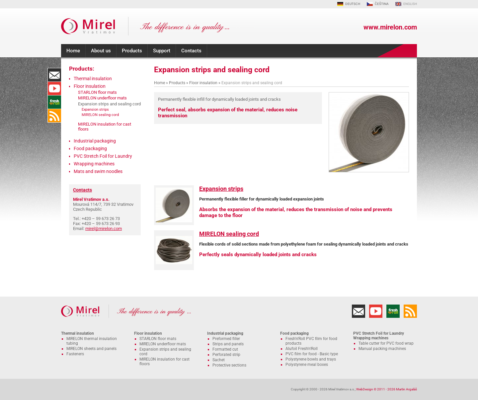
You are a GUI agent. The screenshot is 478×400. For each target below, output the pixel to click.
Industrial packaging (95, 140)
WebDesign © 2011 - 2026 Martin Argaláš (386, 389)
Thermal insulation (93, 78)
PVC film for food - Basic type (311, 354)
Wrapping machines (94, 163)
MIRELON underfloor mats (102, 97)
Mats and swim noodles (98, 171)
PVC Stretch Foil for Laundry (103, 156)
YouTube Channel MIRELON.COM (54, 88)
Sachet (218, 360)
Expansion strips (221, 188)
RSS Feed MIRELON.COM (54, 115)
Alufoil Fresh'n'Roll (301, 348)
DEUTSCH (352, 4)
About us (101, 51)
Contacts (191, 51)
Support (161, 51)
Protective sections (229, 365)
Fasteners (75, 354)
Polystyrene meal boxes (306, 364)
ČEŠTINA (382, 4)
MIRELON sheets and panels (91, 348)
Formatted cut (225, 349)
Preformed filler (226, 338)
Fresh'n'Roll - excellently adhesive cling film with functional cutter (54, 102)
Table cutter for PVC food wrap (386, 343)
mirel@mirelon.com (103, 228)
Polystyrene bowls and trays (310, 359)
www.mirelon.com (390, 27)
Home (73, 51)
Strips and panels (228, 344)
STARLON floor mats (97, 92)
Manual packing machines (382, 348)
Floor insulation (203, 83)
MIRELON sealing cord (229, 233)
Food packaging (90, 148)
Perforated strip (226, 354)
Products (132, 51)
